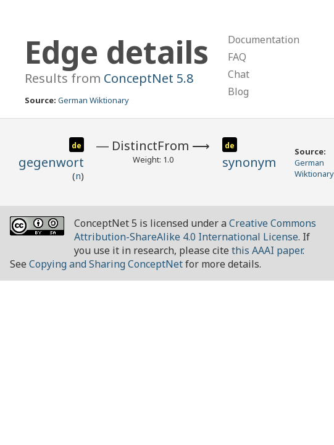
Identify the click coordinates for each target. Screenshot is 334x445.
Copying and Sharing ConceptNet (106, 264)
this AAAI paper (267, 250)
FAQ (237, 57)
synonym (249, 162)
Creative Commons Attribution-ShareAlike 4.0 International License (195, 230)
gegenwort (51, 162)
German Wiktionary (93, 100)
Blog (238, 91)
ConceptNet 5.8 (148, 78)
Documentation (263, 39)
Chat (238, 74)
